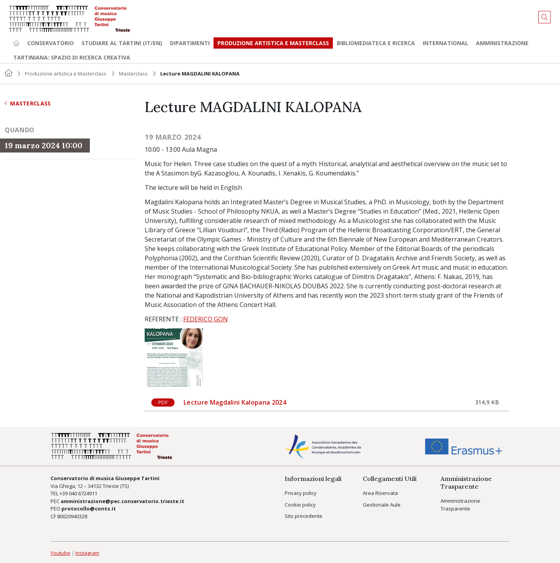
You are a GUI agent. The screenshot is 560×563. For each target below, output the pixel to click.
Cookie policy (300, 504)
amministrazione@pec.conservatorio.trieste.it (122, 501)
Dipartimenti (190, 43)
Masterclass (133, 73)
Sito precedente (303, 515)
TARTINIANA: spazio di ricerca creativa (71, 57)
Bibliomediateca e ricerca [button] (376, 43)
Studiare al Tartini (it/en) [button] (122, 43)
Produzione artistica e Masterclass (273, 43)
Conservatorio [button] (50, 43)
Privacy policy (301, 492)
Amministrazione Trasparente (460, 504)
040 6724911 (83, 493)
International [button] (445, 43)
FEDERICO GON (205, 319)
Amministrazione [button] (502, 43)
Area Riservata (380, 492)
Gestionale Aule (382, 504)
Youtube (60, 552)
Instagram (87, 552)
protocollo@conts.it (88, 508)
